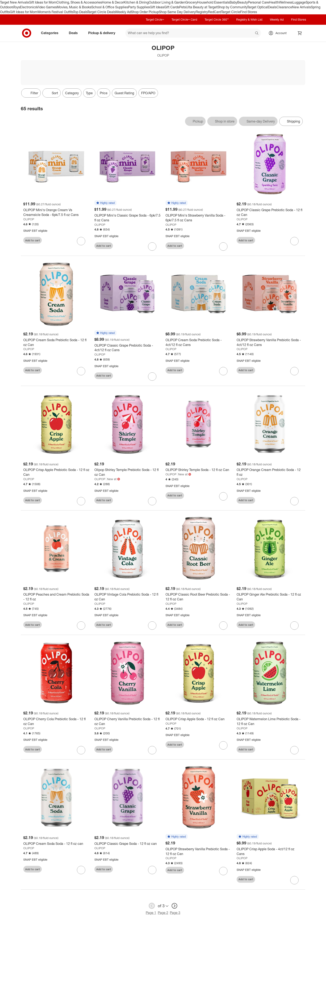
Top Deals (80, 12)
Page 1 (151, 913)
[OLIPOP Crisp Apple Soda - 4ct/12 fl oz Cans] (270, 851)
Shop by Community (232, 7)
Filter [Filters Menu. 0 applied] (31, 92)
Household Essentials (213, 2)
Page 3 (175, 913)
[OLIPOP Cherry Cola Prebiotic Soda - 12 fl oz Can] (56, 721)
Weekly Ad (123, 12)
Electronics (28, 7)
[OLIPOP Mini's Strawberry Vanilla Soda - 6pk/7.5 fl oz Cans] (198, 218)
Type (89, 93)
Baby (233, 2)
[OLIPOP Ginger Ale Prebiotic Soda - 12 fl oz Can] (270, 597)
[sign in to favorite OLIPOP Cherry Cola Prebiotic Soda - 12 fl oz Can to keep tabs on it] (81, 750)
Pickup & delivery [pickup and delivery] (103, 33)
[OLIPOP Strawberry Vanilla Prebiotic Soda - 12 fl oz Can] (198, 851)
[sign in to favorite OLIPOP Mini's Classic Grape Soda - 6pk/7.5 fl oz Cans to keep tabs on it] (152, 246)
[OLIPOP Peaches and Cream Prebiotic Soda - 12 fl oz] (56, 597)
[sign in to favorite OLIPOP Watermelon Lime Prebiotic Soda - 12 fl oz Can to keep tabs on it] (294, 750)
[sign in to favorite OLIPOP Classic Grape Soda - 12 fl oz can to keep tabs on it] (152, 870)
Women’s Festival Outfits (55, 12)
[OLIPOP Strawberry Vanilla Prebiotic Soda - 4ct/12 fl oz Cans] (270, 342)
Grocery (191, 2)
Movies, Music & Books (74, 7)
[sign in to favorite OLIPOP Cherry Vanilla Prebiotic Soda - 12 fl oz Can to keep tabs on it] (152, 750)
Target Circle (230, 12)
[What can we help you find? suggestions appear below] (193, 33)
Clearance (284, 7)
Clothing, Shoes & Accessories (79, 2)
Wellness (286, 2)
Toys (16, 7)
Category (72, 93)
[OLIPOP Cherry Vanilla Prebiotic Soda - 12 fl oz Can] (127, 721)
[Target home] (27, 33)
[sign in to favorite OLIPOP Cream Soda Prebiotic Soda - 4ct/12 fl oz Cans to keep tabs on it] (223, 371)
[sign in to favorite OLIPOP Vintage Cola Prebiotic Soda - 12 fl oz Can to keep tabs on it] (152, 625)
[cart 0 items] (299, 33)
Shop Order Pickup (145, 12)
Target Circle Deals (101, 12)
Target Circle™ (155, 19)
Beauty (242, 2)
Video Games (47, 7)
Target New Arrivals (14, 2)
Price (103, 93)
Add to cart (32, 240)
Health (274, 2)
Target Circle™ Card (184, 19)
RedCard (214, 12)
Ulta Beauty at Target (201, 7)
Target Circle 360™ (217, 19)
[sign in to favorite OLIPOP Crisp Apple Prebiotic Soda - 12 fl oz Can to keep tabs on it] (81, 501)
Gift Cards (171, 7)
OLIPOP (28, 219)
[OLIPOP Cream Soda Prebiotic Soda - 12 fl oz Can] (56, 342)
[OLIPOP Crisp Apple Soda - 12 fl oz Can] (198, 719)
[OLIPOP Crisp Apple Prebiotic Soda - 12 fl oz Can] (56, 472)
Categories (51, 33)
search (257, 33)
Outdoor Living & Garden (167, 2)
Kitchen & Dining (136, 2)
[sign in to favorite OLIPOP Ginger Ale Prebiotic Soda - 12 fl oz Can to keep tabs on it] (294, 625)
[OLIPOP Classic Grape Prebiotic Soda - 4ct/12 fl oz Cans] (127, 348)
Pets (182, 7)
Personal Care (258, 2)
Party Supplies (139, 7)
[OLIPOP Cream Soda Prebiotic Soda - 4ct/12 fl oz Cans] (198, 342)
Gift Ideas (157, 7)
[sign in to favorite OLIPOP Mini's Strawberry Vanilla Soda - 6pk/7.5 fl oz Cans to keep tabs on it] (223, 246)
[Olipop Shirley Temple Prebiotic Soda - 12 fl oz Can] (127, 472)
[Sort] (51, 93)
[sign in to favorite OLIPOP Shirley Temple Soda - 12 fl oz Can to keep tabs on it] (223, 496)
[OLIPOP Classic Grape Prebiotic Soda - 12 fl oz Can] (270, 212)
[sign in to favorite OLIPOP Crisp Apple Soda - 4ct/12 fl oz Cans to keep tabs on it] (294, 880)
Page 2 (163, 913)
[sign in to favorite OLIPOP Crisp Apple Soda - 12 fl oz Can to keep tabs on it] (223, 745)
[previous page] (151, 905)
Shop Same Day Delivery (177, 12)
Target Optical (257, 7)
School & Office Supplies (109, 7)
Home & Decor (113, 2)
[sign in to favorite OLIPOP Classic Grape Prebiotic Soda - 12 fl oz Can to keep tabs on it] (294, 241)
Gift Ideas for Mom (42, 2)
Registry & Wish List (249, 19)
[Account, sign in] (279, 33)
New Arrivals (301, 7)
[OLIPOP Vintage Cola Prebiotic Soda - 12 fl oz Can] (127, 597)
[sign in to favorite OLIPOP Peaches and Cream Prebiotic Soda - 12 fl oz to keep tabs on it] (81, 625)
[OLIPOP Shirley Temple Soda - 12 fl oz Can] (198, 469)
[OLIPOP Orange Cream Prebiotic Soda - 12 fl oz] (270, 472)
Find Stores (248, 12)
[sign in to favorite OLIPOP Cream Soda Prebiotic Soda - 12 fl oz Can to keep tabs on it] (81, 371)
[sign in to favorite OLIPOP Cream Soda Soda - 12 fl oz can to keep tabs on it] (81, 870)
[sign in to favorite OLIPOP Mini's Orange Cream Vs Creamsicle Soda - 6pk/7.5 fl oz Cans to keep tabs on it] (81, 241)
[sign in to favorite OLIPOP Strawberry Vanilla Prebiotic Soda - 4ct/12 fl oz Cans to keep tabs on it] (294, 371)
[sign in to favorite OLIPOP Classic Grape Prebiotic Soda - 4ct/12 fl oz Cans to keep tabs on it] (152, 376)
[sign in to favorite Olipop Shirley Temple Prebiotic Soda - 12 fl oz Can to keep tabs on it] (152, 501)
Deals (272, 7)
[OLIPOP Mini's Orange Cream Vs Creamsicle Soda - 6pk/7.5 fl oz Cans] (56, 212)
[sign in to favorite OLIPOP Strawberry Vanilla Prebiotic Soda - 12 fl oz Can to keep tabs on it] (223, 871)
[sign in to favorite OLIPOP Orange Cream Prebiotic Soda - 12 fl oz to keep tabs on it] (294, 501)
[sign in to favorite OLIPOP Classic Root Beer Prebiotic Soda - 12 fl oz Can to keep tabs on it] (223, 625)
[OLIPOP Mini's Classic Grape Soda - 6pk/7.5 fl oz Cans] (127, 218)
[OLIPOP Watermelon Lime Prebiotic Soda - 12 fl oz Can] (270, 721)
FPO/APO (148, 93)
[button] (105, 203)
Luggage (299, 2)
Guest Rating (124, 93)
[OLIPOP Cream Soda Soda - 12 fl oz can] (56, 843)
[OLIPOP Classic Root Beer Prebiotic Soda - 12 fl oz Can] (198, 597)
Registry (202, 12)
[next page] (174, 905)
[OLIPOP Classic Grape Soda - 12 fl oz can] (127, 843)
